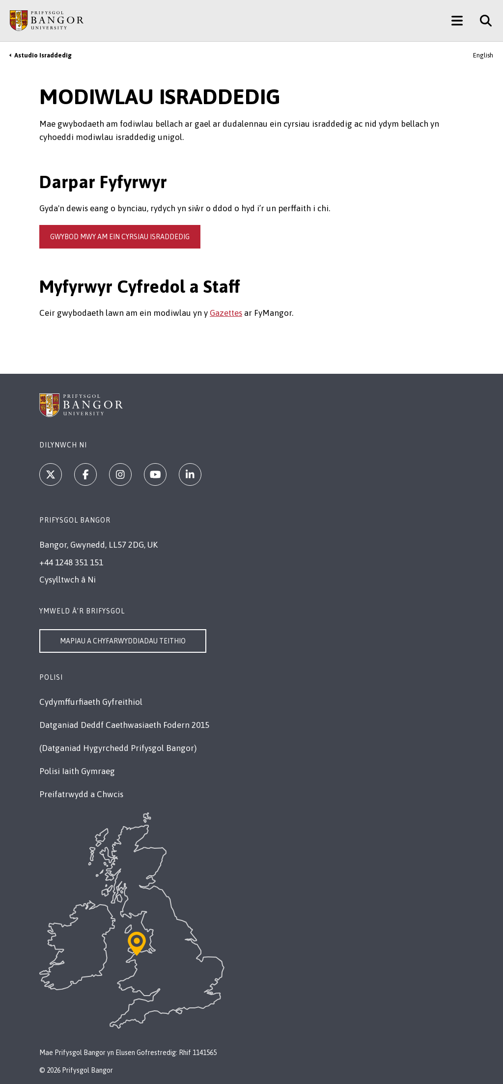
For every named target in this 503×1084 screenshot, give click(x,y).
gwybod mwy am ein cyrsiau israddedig (120, 237)
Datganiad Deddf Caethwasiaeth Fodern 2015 (124, 725)
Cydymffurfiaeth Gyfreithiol (90, 702)
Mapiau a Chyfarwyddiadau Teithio (123, 641)
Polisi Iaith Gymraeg (77, 771)
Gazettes (226, 313)
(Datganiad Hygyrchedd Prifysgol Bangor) (117, 748)
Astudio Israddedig (43, 55)
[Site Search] (482, 20)
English (483, 55)
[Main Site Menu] (457, 20)
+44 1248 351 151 (71, 562)
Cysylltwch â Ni (67, 579)
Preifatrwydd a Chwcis (81, 794)
